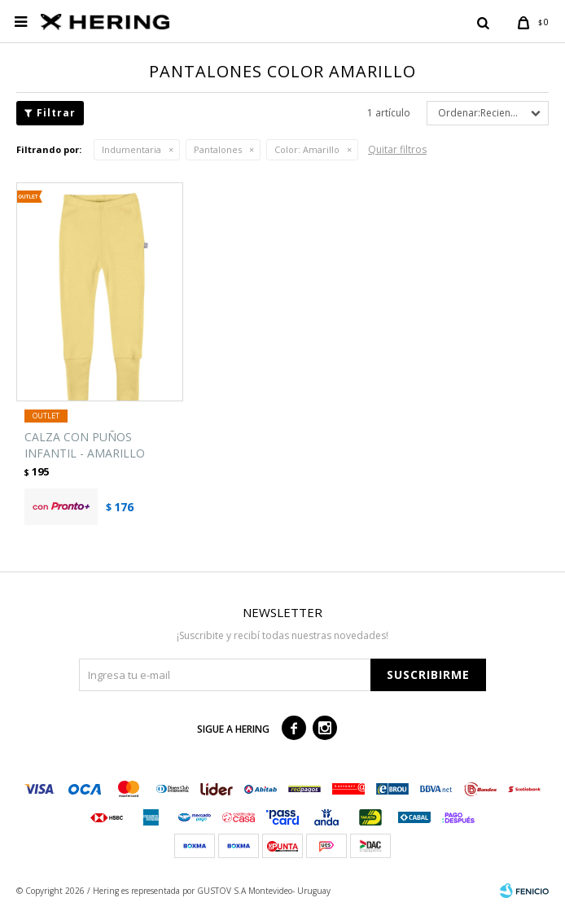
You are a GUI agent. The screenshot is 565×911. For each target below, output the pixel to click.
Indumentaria (131, 149)
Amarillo (306, 149)
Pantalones (218, 149)
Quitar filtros (397, 149)
